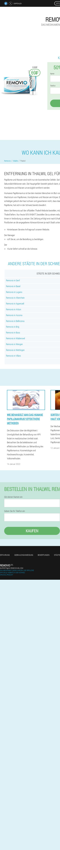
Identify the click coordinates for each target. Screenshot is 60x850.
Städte (57, 555)
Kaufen (32, 530)
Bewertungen (43, 555)
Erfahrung (5, 555)
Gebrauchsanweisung (23, 555)
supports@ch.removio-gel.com (11, 568)
